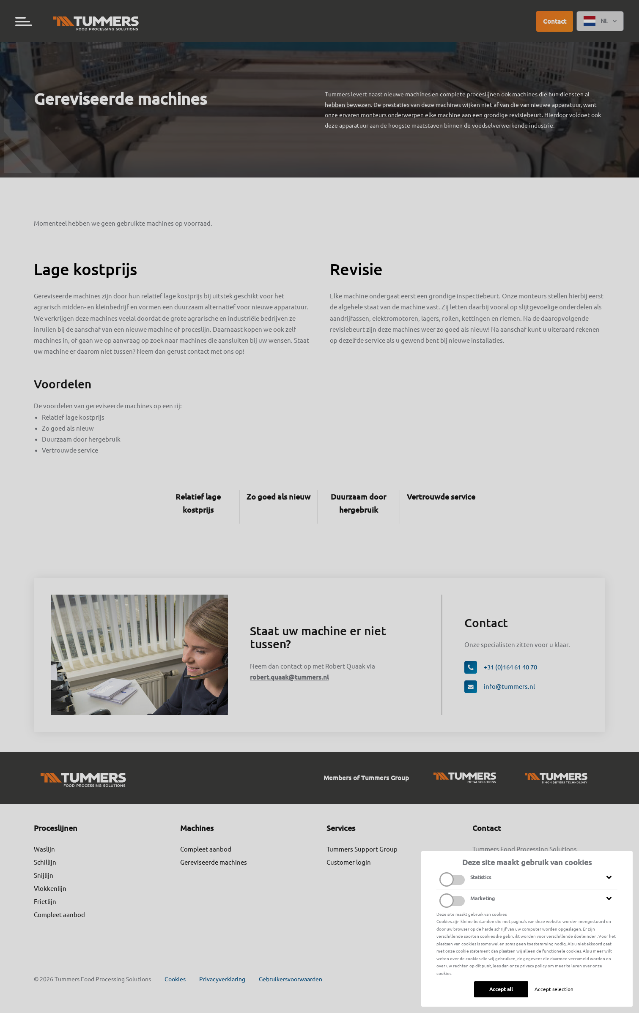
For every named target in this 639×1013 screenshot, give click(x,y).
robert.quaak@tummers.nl (289, 677)
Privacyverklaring (222, 979)
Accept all (501, 989)
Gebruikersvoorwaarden (290, 979)
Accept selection (554, 989)
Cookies (175, 979)
